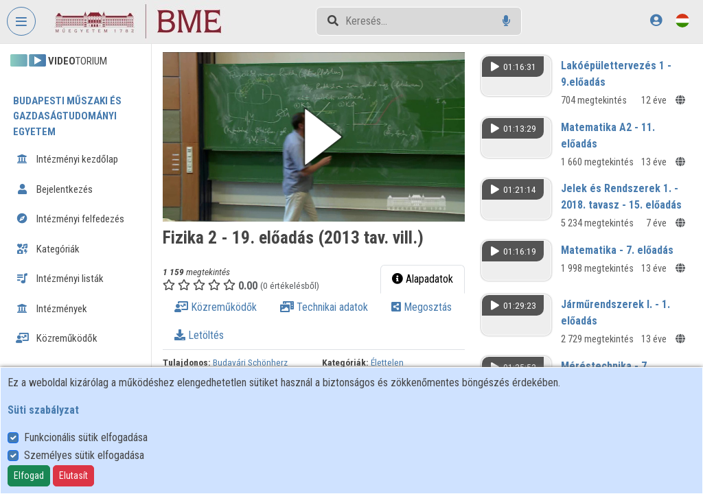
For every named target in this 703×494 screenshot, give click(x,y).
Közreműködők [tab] (215, 307)
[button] (314, 137)
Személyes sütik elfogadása (84, 455)
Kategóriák (48, 249)
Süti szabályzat (43, 409)
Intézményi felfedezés (70, 219)
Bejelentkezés (54, 189)
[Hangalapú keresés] (506, 20)
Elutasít (73, 475)
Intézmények (51, 309)
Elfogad (29, 475)
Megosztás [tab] (421, 307)
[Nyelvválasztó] (682, 20)
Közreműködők (56, 338)
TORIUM (58, 61)
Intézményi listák (60, 278)
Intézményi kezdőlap (67, 159)
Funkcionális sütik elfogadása (86, 437)
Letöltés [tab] (199, 335)
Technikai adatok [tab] (324, 307)
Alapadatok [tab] (422, 278)
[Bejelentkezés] (656, 20)
